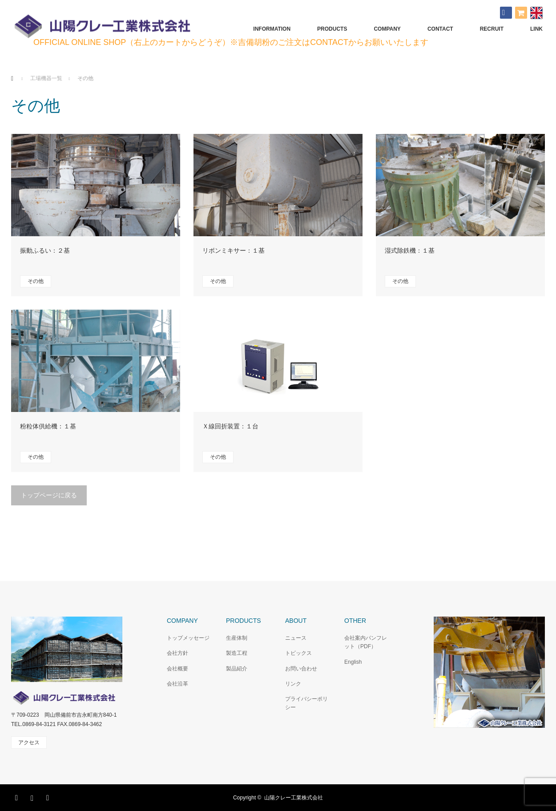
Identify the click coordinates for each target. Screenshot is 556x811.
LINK (536, 29)
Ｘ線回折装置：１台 (230, 426)
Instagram (33, 796)
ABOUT (295, 620)
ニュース (295, 638)
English (353, 662)
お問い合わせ (301, 669)
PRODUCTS (332, 29)
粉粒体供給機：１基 (48, 426)
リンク (293, 684)
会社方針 (177, 653)
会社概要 (177, 669)
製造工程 (236, 653)
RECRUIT (492, 29)
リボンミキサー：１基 (233, 250)
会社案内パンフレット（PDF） (365, 642)
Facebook (17, 796)
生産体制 (236, 638)
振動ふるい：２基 (45, 250)
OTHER (355, 620)
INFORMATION (271, 29)
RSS (49, 796)
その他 (36, 281)
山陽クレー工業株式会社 (293, 798)
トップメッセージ (188, 638)
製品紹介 (236, 669)
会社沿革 (177, 684)
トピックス (298, 653)
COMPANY (387, 29)
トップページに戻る (49, 495)
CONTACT (440, 29)
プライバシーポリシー (306, 703)
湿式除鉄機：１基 (410, 250)
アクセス (29, 742)
